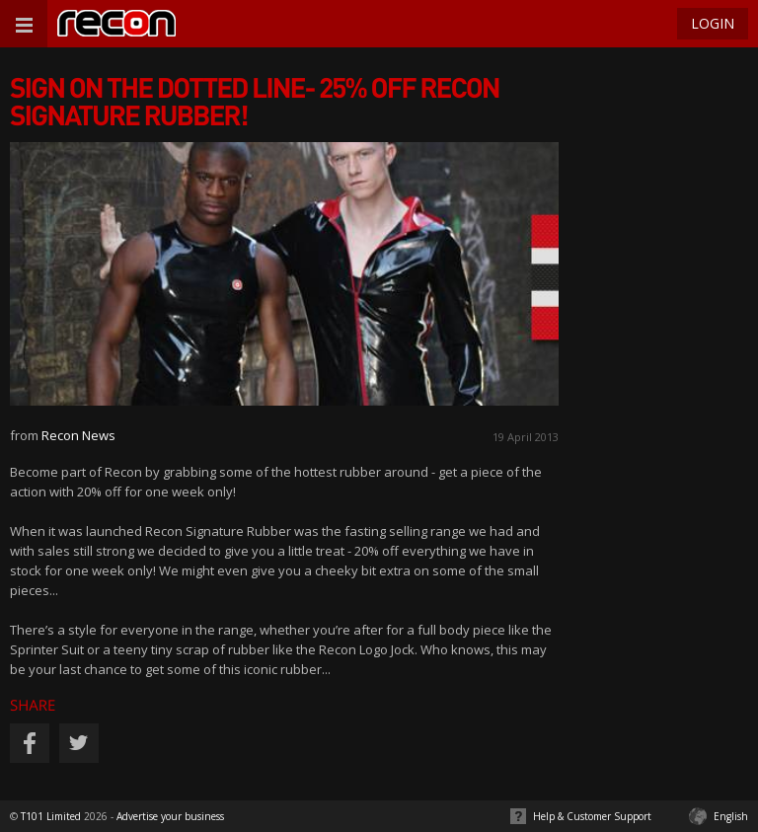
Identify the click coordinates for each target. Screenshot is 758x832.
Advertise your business (170, 816)
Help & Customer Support (592, 816)
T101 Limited (51, 816)
